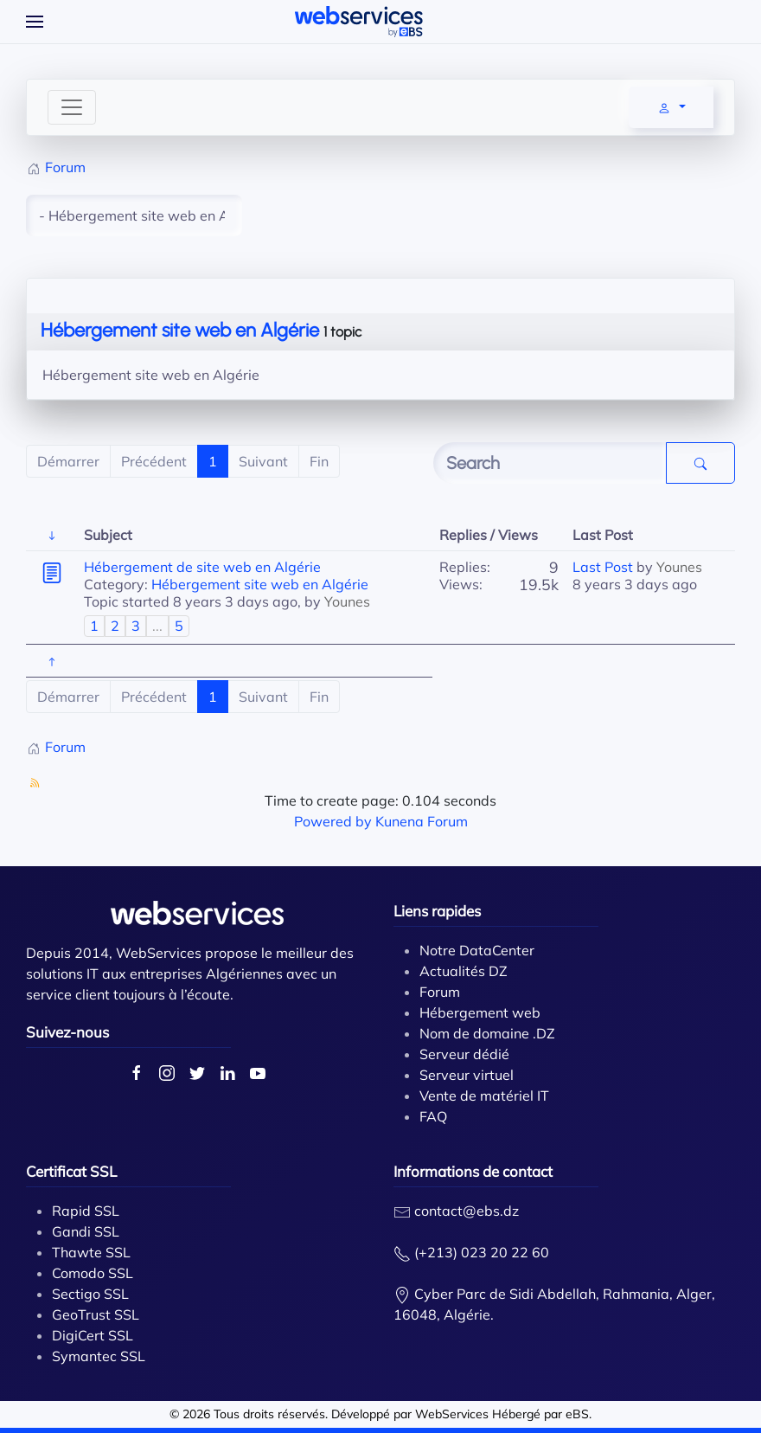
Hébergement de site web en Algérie (202, 566)
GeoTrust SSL (95, 1314)
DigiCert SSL (92, 1335)
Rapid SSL (85, 1210)
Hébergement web (479, 1012)
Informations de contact (473, 1171)
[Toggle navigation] (72, 107)
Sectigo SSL (90, 1293)
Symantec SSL (98, 1356)
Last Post (602, 566)
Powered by (333, 821)
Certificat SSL (71, 1171)
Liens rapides (437, 911)
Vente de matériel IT (484, 1095)
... (157, 625)
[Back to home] (359, 21)
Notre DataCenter (476, 950)
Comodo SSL (92, 1273)
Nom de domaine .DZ (487, 1033)
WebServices (452, 1414)
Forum (439, 991)
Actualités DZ (463, 971)
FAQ (433, 1116)
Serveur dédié (464, 1054)
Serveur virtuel (466, 1074)
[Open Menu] (34, 21)
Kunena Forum (421, 821)
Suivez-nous (67, 1032)
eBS (577, 1414)
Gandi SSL (85, 1231)
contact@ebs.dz (466, 1210)
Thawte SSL (91, 1252)
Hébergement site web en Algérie (180, 330)
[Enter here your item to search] (550, 463)
